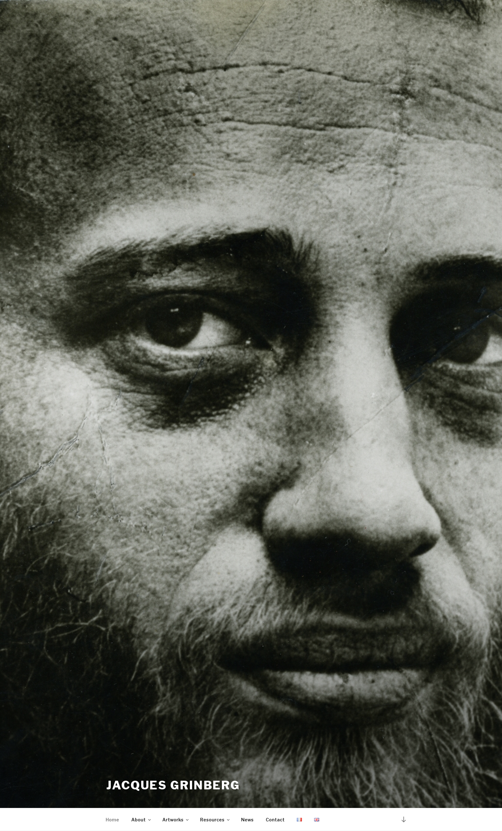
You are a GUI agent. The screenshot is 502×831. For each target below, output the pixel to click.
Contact (275, 819)
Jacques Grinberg (173, 785)
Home (112, 819)
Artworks (176, 819)
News (247, 819)
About (141, 819)
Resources (215, 819)
